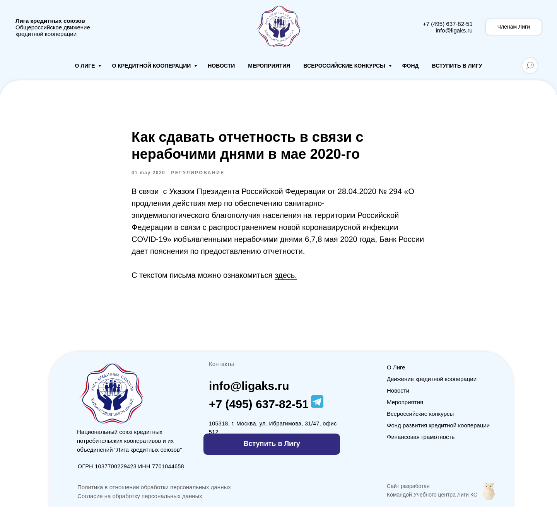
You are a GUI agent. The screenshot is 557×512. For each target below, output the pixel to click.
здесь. (286, 278)
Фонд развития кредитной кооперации (438, 430)
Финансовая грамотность (420, 442)
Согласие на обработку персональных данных (139, 501)
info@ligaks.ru (454, 30)
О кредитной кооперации (152, 66)
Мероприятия (269, 66)
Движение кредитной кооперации (432, 384)
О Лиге (86, 66)
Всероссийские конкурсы (344, 66)
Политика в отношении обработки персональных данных (154, 492)
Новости (221, 66)
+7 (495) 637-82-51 (448, 23)
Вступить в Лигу (457, 66)
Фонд (410, 66)
